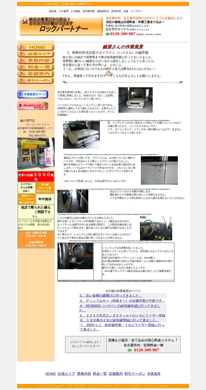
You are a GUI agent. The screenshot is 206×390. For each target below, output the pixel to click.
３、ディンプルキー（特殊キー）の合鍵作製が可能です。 (122, 301)
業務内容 (84, 374)
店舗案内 (116, 374)
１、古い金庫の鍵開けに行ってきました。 (110, 295)
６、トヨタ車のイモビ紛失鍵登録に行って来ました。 (119, 320)
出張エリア (66, 374)
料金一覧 (100, 374)
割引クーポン (135, 374)
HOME (50, 374)
